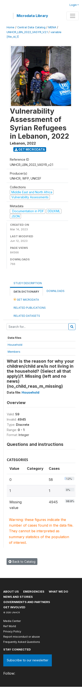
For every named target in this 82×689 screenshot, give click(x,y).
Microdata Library (32, 15)
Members (14, 351)
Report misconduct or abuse (21, 636)
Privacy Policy (12, 631)
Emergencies (33, 591)
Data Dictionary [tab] (26, 291)
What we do (58, 591)
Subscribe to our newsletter (27, 660)
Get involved (14, 607)
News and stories (18, 596)
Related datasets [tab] (27, 315)
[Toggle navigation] (72, 16)
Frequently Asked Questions (21, 642)
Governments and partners (26, 602)
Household (15, 344)
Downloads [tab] (56, 291)
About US (11, 591)
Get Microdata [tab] (26, 299)
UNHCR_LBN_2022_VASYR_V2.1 (27, 32)
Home (10, 27)
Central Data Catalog (31, 27)
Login (73, 5)
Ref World (9, 626)
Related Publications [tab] (30, 307)
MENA (52, 27)
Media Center (12, 621)
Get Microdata (30, 149)
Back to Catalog (22, 561)
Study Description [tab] (28, 283)
